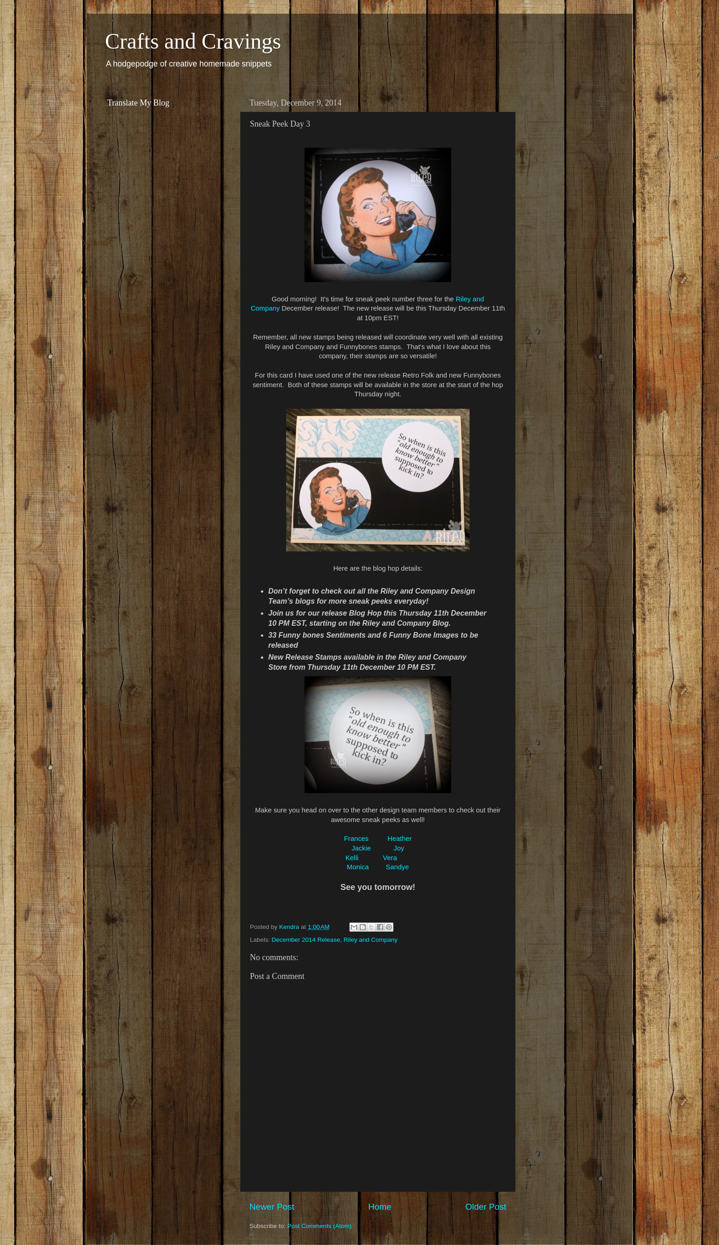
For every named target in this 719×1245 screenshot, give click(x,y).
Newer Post (271, 1207)
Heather (399, 838)
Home (379, 1207)
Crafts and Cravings (193, 41)
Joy (398, 848)
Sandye (397, 867)
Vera (390, 857)
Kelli (352, 857)
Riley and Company (370, 939)
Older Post (485, 1207)
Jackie (361, 848)
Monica (358, 867)
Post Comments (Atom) (320, 1226)
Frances (356, 838)
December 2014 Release (305, 939)
